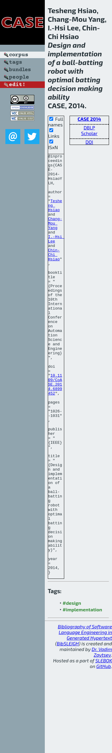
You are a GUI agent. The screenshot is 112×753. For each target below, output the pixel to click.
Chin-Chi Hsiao (54, 275)
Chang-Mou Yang (55, 237)
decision (62, 88)
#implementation (82, 693)
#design (72, 687)
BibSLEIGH (68, 727)
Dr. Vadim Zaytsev (102, 736)
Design (59, 45)
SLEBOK (103, 744)
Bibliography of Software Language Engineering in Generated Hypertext (85, 716)
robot (57, 71)
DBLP (89, 127)
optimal (61, 79)
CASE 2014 (89, 119)
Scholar (89, 133)
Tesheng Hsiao (55, 216)
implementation (75, 53)
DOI (89, 142)
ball (68, 62)
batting (90, 62)
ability (59, 96)
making (90, 88)
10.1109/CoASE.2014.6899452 (55, 430)
